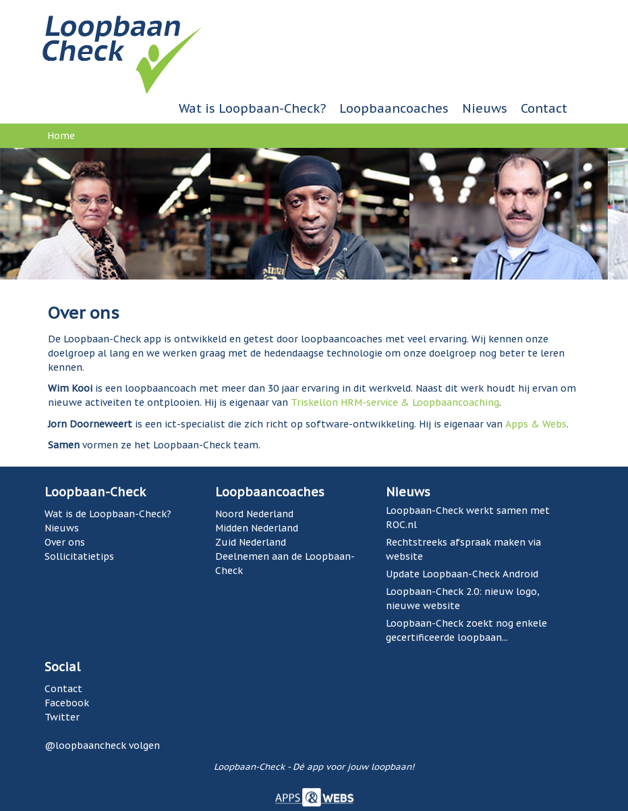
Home (61, 136)
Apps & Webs (536, 424)
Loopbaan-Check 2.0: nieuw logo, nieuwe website (463, 598)
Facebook (67, 703)
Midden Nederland (256, 528)
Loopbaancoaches (394, 108)
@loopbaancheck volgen (102, 745)
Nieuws (484, 108)
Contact (544, 108)
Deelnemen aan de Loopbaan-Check (285, 563)
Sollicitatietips (79, 556)
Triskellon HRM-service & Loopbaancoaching (395, 402)
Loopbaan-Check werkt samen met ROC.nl (468, 517)
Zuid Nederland (250, 542)
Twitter (62, 717)
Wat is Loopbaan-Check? (252, 108)
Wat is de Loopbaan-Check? (108, 514)
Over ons (65, 542)
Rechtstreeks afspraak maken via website (463, 549)
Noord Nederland (254, 514)
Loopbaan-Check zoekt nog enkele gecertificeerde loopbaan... (466, 630)
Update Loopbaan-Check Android (462, 574)
